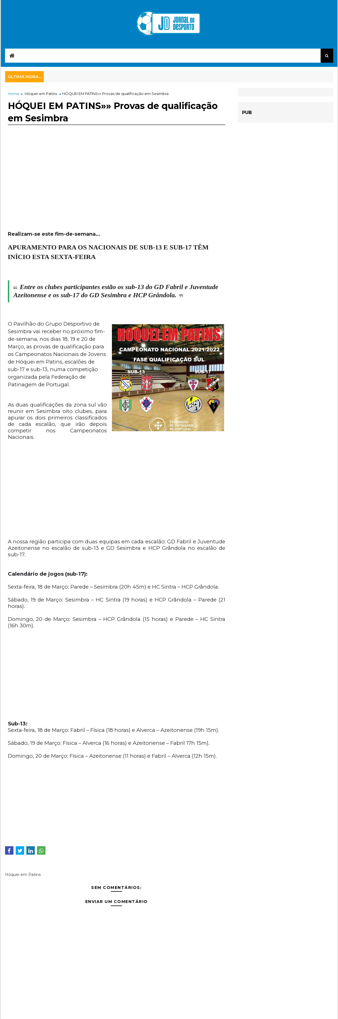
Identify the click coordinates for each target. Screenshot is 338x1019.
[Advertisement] (117, 191)
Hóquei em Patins (41, 93)
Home (13, 93)
